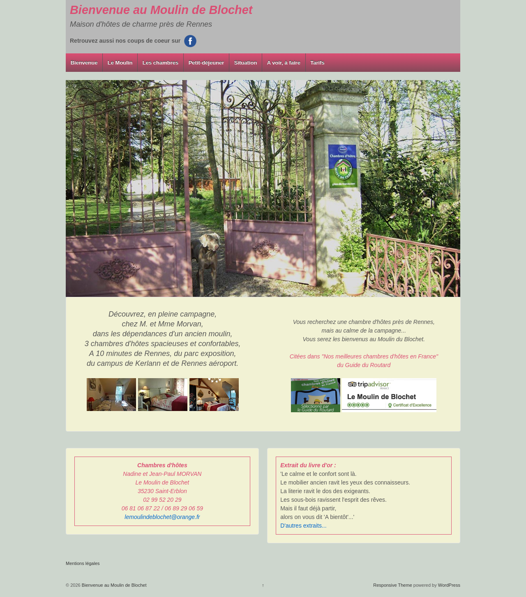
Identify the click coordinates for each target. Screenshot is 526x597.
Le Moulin (120, 63)
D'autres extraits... (303, 525)
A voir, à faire (283, 63)
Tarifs (317, 63)
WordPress (449, 585)
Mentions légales (83, 563)
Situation (245, 63)
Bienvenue (84, 63)
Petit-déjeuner (206, 63)
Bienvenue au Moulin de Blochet (161, 9)
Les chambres (160, 63)
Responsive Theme (392, 585)
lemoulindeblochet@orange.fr (162, 517)
